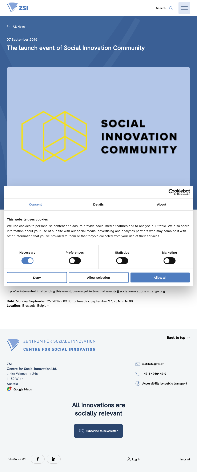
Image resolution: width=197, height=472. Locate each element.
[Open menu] (184, 8)
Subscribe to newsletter (98, 431)
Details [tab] (98, 204)
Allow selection (98, 277)
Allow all (160, 277)
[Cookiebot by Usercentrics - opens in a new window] (171, 192)
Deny (37, 277)
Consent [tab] (35, 204)
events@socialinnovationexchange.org (135, 291)
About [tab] (161, 204)
